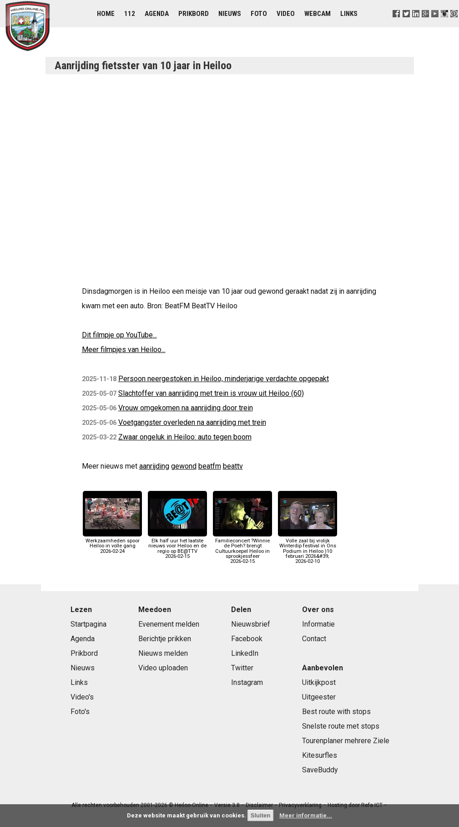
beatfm (209, 466)
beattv (233, 466)
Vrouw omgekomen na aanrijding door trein (185, 407)
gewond (184, 466)
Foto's (80, 711)
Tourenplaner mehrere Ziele (345, 740)
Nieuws (229, 14)
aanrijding (154, 466)
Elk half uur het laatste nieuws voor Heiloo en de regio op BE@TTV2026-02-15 (177, 546)
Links (349, 14)
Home (106, 14)
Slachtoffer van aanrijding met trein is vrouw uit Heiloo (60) (211, 393)
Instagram (247, 682)
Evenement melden (168, 624)
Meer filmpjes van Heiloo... (124, 349)
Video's (82, 697)
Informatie (318, 624)
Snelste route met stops (340, 726)
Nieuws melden (163, 653)
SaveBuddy (320, 770)
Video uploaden (163, 668)
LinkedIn (244, 653)
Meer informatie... (305, 815)
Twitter (242, 668)
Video (286, 14)
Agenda (157, 14)
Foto (259, 14)
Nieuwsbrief (250, 624)
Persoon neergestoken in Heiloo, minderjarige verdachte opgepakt (223, 378)
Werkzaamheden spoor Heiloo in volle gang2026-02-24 (112, 543)
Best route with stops (336, 711)
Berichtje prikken (164, 638)
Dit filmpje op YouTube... (119, 335)
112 (129, 14)
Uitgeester (319, 697)
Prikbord (193, 14)
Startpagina (88, 624)
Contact (314, 638)
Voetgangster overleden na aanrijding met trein (192, 422)
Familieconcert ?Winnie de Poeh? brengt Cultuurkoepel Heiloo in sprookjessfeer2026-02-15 (242, 548)
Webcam (317, 14)
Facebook (246, 638)
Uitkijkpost (319, 682)
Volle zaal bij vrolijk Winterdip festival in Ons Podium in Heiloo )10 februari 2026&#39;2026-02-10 (307, 548)
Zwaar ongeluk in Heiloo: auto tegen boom (185, 437)
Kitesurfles (319, 755)
